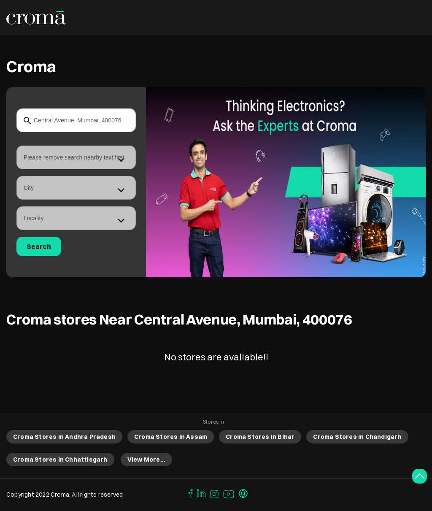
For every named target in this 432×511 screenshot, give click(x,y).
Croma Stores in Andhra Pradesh (64, 437)
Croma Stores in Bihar (260, 437)
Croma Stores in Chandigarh (357, 437)
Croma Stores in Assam (170, 437)
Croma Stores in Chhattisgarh (60, 459)
